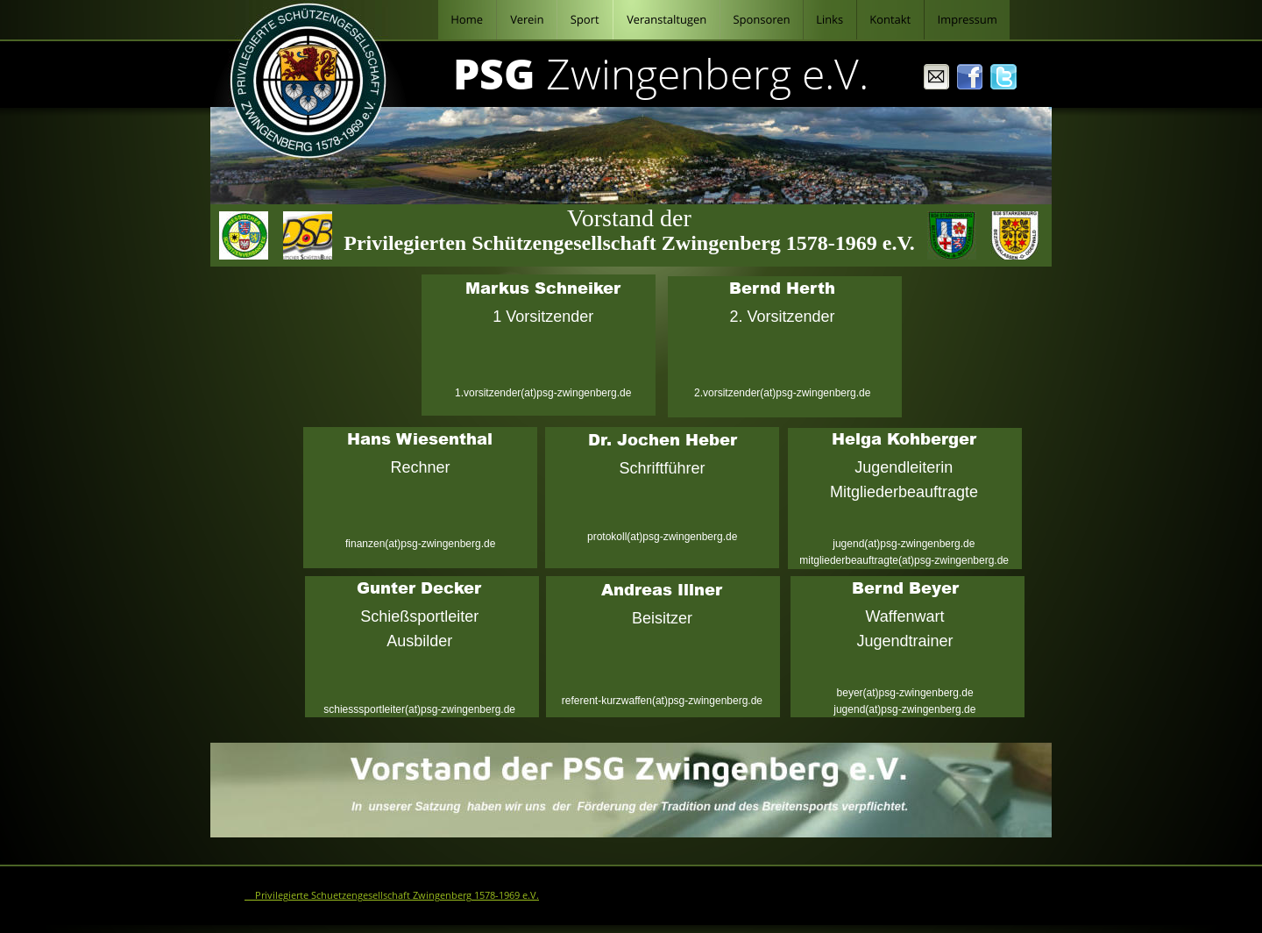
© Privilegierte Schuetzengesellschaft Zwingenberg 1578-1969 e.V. (392, 894)
